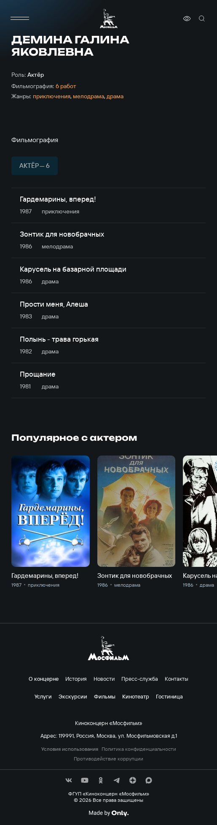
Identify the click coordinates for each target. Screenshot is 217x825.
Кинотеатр (135, 696)
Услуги (43, 696)
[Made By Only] (108, 813)
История (76, 678)
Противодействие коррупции (108, 759)
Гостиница (169, 696)
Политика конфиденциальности (139, 749)
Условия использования (69, 749)
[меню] (19, 18)
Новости (104, 678)
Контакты (176, 678)
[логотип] (109, 18)
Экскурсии (73, 696)
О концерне (44, 678)
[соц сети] (68, 780)
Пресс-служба (139, 678)
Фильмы (104, 696)
